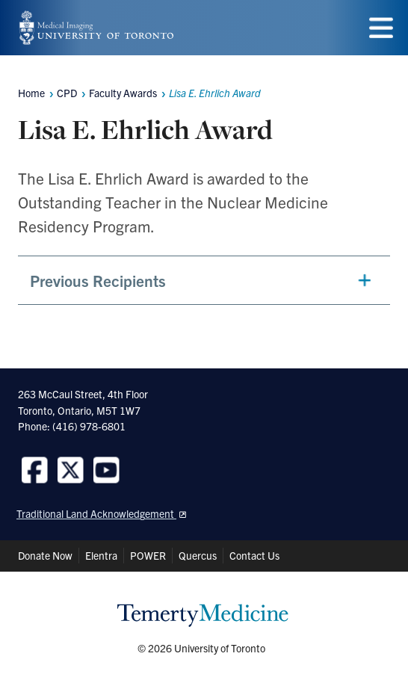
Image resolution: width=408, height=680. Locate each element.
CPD (67, 92)
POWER (148, 555)
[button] (204, 280)
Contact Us (254, 555)
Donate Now (45, 555)
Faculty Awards (123, 92)
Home (31, 92)
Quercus (198, 555)
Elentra (101, 555)
